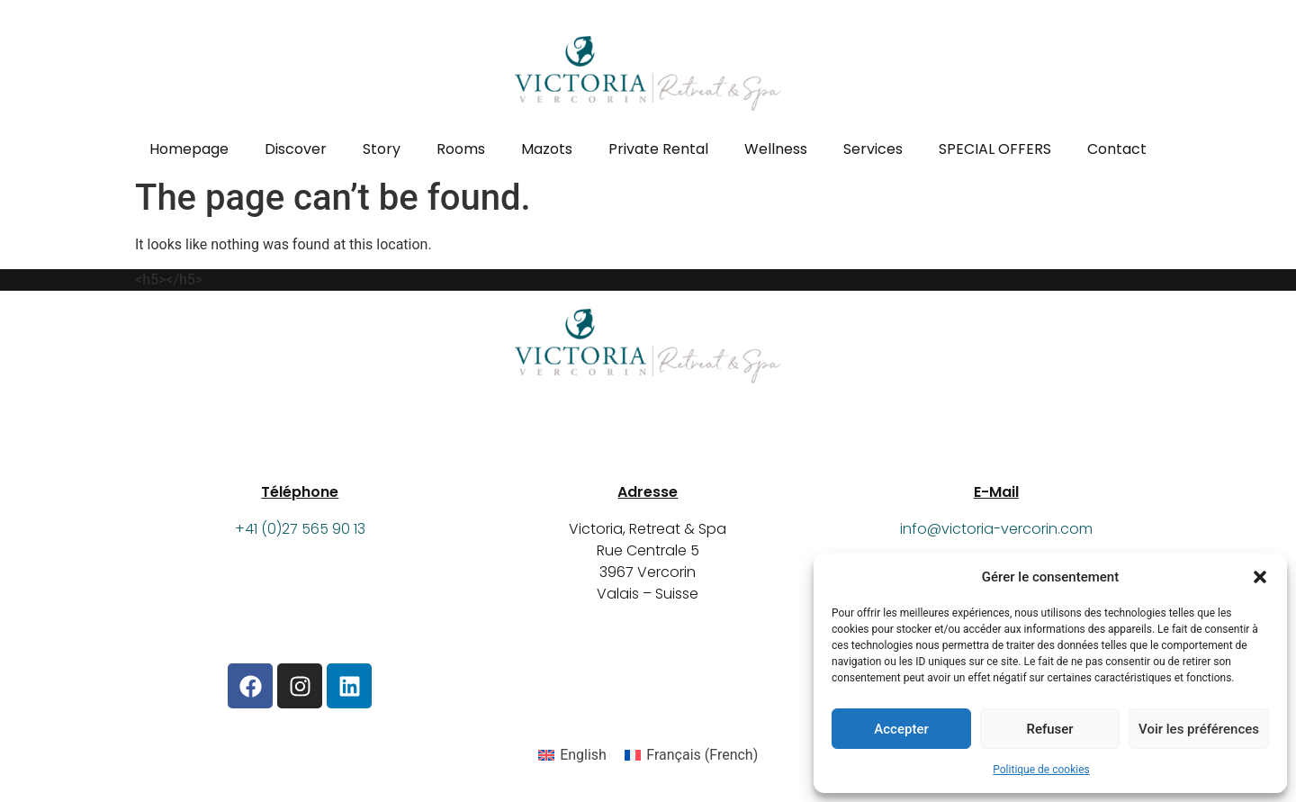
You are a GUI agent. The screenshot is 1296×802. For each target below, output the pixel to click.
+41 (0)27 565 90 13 (300, 528)
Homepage (189, 149)
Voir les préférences (1198, 729)
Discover (296, 149)
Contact (1117, 149)
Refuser (1049, 729)
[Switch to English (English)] (572, 755)
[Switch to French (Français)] (691, 755)
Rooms (460, 149)
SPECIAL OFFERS (995, 149)
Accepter (901, 729)
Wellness (775, 149)
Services (873, 149)
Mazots (546, 149)
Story (381, 149)
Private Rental (658, 149)
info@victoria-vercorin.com (996, 528)
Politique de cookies (1041, 769)
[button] (1260, 577)
